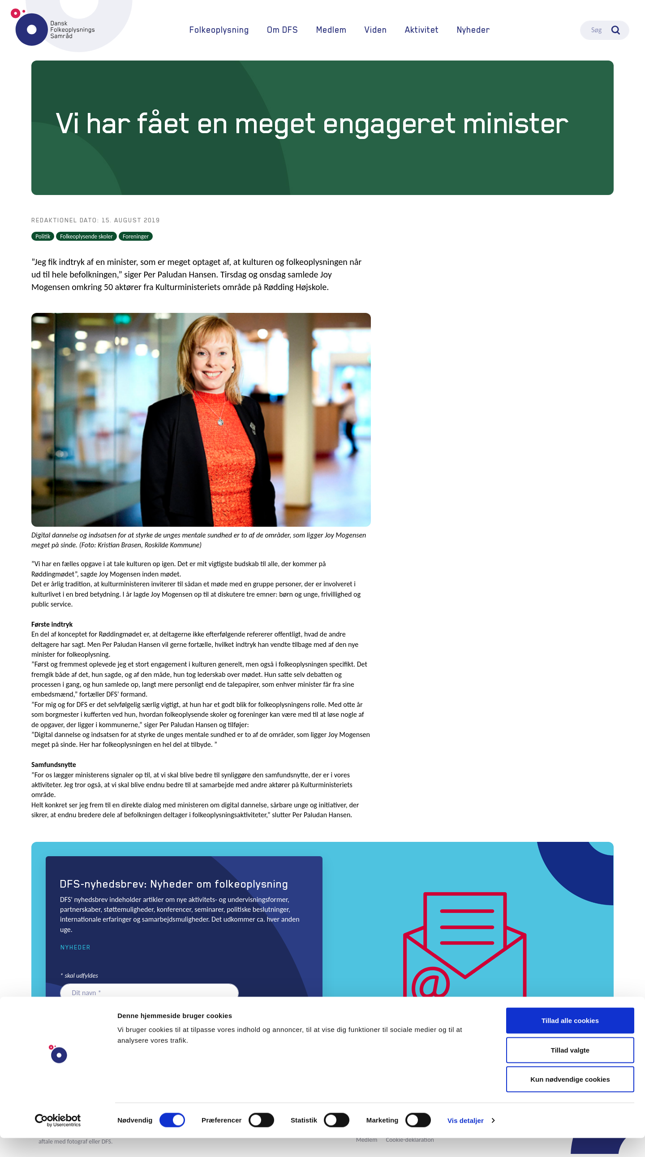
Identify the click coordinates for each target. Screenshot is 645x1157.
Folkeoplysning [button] (219, 31)
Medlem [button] (331, 31)
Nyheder (473, 31)
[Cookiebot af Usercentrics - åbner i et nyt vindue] (58, 1139)
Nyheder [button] (75, 950)
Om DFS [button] (282, 31)
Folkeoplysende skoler (86, 239)
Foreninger (136, 239)
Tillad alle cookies (570, 1039)
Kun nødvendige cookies (570, 1098)
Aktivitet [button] (422, 31)
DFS (53, 29)
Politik (42, 239)
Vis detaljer (465, 1139)
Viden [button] (376, 31)
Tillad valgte (570, 1069)
